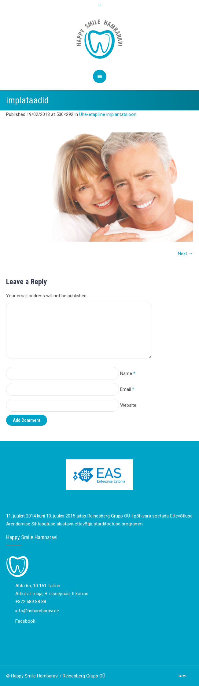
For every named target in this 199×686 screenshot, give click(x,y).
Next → (185, 253)
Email (127, 389)
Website (128, 405)
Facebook (25, 621)
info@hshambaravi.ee (37, 611)
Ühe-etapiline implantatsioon (107, 114)
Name (127, 373)
